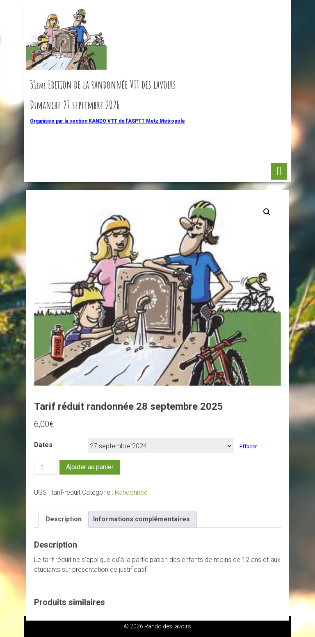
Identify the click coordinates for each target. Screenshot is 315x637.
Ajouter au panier (90, 467)
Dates (43, 445)
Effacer (248, 446)
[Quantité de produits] (46, 467)
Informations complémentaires (141, 519)
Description (64, 519)
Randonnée (131, 492)
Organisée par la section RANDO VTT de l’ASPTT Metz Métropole (107, 121)
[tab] (64, 519)
